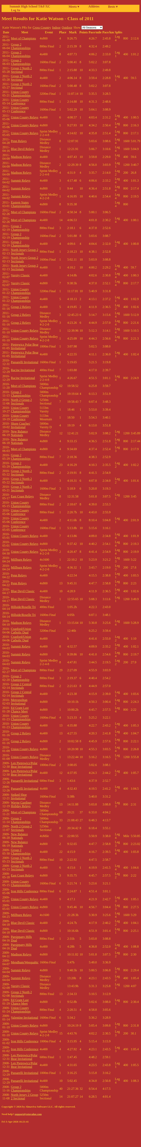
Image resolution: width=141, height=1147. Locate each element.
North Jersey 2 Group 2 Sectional (24, 1096)
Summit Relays (20, 180)
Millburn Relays (21, 559)
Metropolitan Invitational (19, 701)
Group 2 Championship (20, 227)
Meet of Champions (23, 38)
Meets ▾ (74, 6)
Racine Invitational (23, 370)
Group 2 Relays (21, 307)
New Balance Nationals (19, 433)
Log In (14, 10)
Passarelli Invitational (24, 362)
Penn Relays (19, 141)
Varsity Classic (20, 275)
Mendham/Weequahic (24, 962)
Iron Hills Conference (24, 891)
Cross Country (42, 27)
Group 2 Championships (21, 46)
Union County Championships (21, 93)
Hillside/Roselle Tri (23, 607)
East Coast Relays (22, 496)
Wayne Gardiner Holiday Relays (21, 804)
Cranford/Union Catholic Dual (21, 630)
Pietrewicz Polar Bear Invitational (24, 346)
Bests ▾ (113, 6)
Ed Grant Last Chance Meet (20, 709)
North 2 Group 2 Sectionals (21, 401)
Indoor (56, 27)
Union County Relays (24, 117)
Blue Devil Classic (23, 591)
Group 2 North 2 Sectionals (21, 472)
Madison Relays (21, 157)
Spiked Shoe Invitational (19, 796)
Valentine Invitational (24, 1017)
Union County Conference (20, 101)
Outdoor (67, 27)
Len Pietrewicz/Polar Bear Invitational (24, 764)
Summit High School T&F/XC (29, 6)
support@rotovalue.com (28, 1114)
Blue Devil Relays (22, 149)
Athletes (93, 6)
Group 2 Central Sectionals (21, 685)
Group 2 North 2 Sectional (21, 70)
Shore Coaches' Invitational (20, 425)
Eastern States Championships (21, 204)
